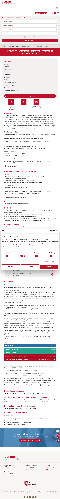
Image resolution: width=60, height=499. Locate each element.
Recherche (29, 40)
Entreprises (28, 470)
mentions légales (29, 492)
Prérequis (6, 66)
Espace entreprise (42, 13)
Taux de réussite (11, 166)
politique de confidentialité (38, 492)
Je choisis (30, 266)
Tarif (5, 80)
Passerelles (7, 88)
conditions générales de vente (52, 492)
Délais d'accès (8, 69)
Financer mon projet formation (40, 385)
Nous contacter (8, 471)
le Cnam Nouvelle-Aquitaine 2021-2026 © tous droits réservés (13, 492)
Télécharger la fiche (20, 96)
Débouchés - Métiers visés (11, 90)
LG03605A (27, 402)
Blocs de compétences (10, 82)
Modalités (7, 77)
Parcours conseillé (9, 72)
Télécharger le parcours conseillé (15, 227)
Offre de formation (14, 46)
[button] (52, 274)
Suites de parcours (9, 85)
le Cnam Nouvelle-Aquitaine (9, 465)
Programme (7, 74)
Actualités (6, 469)
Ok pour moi (49, 266)
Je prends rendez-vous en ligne (30, 440)
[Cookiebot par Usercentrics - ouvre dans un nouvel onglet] (51, 231)
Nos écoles (50, 470)
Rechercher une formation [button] (12, 18)
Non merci (11, 266)
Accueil (5, 46)
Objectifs (6, 64)
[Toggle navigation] (58, 8)
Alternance (50, 465)
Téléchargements (8, 473)
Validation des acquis (31, 465)
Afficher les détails (50, 261)
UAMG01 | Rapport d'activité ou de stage (19, 273)
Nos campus (50, 467)
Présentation (7, 61)
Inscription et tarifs (30, 467)
